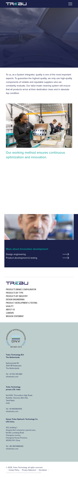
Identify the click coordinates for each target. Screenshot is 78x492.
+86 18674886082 (16, 446)
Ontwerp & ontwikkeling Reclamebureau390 (23, 472)
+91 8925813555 (15, 409)
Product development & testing (21, 258)
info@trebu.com (12, 376)
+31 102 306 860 (15, 374)
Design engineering (16, 254)
